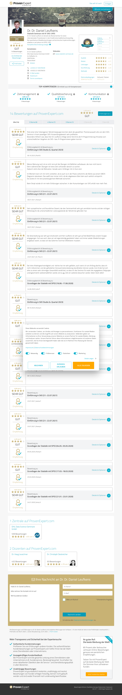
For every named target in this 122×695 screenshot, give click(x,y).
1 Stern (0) (105, 122)
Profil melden (54, 632)
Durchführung (85, 68)
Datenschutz (101, 687)
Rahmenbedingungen (87, 77)
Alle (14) (16, 122)
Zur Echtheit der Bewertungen (17, 57)
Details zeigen (86, 358)
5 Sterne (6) (33, 122)
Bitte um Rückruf (72, 599)
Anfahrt (32, 63)
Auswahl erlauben (61, 365)
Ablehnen (38, 365)
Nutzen (83, 61)
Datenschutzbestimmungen (46, 347)
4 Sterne (99, 41)
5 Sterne (99, 38)
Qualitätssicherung (92, 687)
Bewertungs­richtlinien (80, 687)
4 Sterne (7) (51, 122)
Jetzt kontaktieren (102, 9)
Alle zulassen (83, 365)
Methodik (84, 71)
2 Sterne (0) (88, 122)
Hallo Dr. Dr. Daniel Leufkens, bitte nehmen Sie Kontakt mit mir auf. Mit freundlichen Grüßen (34, 603)
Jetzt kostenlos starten (96, 674)
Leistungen (84, 64)
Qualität (83, 58)
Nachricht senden (74, 614)
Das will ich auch (96, 3)
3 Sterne (99, 43)
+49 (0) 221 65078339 (37, 68)
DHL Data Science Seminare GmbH (23, 527)
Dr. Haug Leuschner (20, 554)
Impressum (32, 347)
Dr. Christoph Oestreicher (57, 554)
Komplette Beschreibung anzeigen (38, 44)
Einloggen (108, 4)
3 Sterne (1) (70, 122)
